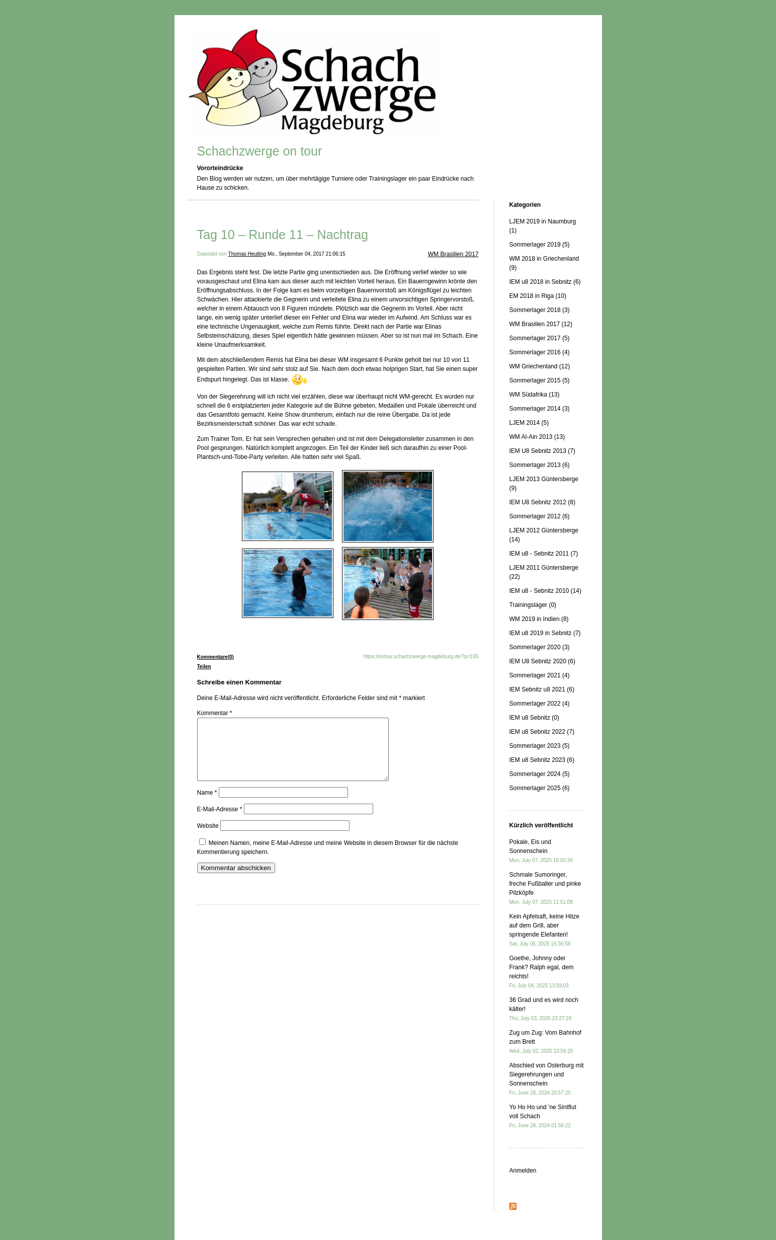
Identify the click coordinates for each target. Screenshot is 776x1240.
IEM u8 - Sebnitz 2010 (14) (545, 590)
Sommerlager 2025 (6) (539, 788)
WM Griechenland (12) (539, 366)
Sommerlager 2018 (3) (539, 310)
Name (207, 804)
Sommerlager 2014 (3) (539, 408)
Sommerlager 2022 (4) (539, 703)
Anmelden (523, 1170)
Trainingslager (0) (533, 604)
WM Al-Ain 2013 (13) (537, 436)
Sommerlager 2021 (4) (539, 675)
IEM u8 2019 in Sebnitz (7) (545, 633)
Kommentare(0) (215, 657)
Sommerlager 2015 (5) (539, 380)
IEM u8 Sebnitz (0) (534, 717)
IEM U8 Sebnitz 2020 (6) (542, 661)
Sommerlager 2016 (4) (539, 352)
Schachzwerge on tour (259, 151)
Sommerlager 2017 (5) (539, 338)
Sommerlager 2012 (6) (539, 516)
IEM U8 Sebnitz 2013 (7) (542, 450)
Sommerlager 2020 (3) (539, 647)
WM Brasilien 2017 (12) (540, 324)
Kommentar (214, 713)
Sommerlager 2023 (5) (539, 745)
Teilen (204, 666)
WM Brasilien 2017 (453, 254)
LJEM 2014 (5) (529, 422)
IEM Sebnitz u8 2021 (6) (541, 689)
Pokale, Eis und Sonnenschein (541, 850)
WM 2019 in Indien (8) (539, 619)
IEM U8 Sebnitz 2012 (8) (542, 502)
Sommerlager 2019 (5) (539, 244)
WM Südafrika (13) (534, 394)
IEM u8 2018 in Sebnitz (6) (545, 281)
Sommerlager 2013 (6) (539, 465)
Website (208, 837)
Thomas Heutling (247, 254)
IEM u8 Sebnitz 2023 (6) (541, 759)
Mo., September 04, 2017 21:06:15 (307, 254)
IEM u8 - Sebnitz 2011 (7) (543, 553)
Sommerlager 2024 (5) (539, 774)
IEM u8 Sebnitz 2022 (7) (541, 731)
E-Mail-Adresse (219, 821)
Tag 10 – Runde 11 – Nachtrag (283, 234)
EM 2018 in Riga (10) (537, 295)
